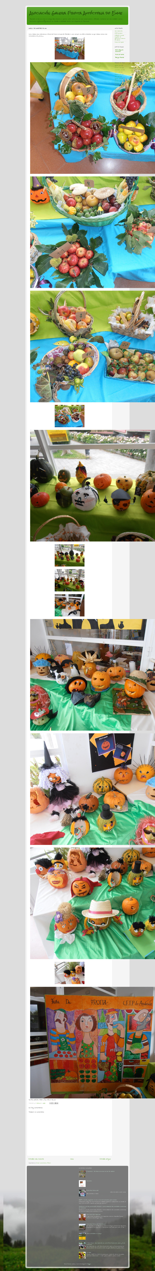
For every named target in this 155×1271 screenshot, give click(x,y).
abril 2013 (117, 77)
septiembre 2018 (119, 123)
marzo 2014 (118, 92)
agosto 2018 (118, 121)
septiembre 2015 (119, 108)
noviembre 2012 (119, 70)
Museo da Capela (119, 42)
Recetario (89, 1181)
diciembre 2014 (118, 105)
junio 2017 (117, 114)
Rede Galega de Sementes (119, 50)
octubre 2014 (118, 103)
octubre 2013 (118, 81)
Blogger (89, 1264)
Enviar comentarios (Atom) (43, 1163)
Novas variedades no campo (94, 1234)
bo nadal (89, 1253)
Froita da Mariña (119, 55)
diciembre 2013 (118, 85)
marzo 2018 (117, 117)
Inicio (72, 1159)
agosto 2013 (118, 79)
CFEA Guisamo (118, 33)
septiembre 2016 (119, 112)
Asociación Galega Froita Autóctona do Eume (76, 13)
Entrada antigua (105, 1159)
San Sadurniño (119, 31)
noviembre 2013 (119, 83)
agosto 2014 (118, 99)
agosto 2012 (118, 65)
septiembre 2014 (119, 101)
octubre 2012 (118, 68)
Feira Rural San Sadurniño (94, 1215)
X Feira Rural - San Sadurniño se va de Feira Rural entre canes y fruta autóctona (106, 1244)
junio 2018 (117, 119)
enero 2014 (117, 88)
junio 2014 (117, 94)
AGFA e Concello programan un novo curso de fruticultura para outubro (98, 1200)
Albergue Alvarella (119, 57)
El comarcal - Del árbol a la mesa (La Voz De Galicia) (100, 1171)
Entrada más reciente (36, 1159)
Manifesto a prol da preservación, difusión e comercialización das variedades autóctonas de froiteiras (102, 1207)
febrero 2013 (118, 74)
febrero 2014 (118, 90)
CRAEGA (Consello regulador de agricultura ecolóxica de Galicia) (120, 38)
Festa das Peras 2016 (92, 1190)
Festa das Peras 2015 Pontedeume (96, 1224)
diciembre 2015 (119, 110)
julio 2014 (117, 97)
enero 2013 (117, 72)
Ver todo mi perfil (119, 135)
